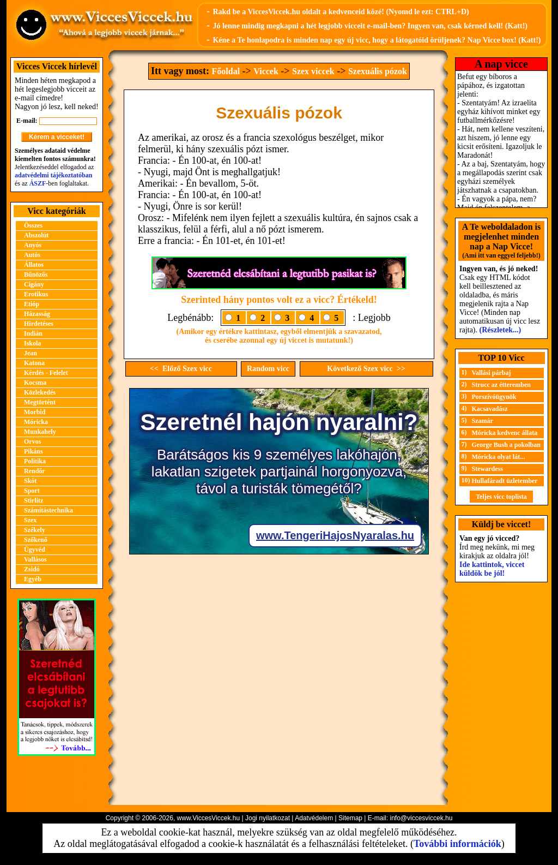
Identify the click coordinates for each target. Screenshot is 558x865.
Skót (30, 481)
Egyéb (32, 579)
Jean (30, 353)
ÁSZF (37, 183)
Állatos (34, 265)
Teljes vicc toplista (501, 496)
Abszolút (36, 235)
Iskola (32, 343)
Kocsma (35, 382)
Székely (34, 530)
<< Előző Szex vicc (181, 369)
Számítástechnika (48, 510)
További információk (457, 843)
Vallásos (35, 559)
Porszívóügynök (494, 397)
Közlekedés (40, 392)
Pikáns (33, 451)
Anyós (32, 245)
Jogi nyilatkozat (267, 818)
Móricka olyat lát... (498, 457)
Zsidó (32, 569)
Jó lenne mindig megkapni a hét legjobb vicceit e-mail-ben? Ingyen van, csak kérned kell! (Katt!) (370, 26)
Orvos (32, 441)
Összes (33, 225)
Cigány (34, 284)
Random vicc (268, 369)
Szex (30, 520)
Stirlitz (33, 500)
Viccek (265, 71)
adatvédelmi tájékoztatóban (53, 175)
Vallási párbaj (491, 373)
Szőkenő (35, 540)
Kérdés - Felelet (46, 373)
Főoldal (226, 71)
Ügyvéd (34, 549)
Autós (32, 255)
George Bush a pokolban (506, 445)
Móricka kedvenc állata (505, 433)
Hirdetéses (38, 323)
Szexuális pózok (377, 71)
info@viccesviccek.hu (421, 818)
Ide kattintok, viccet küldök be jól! (491, 568)
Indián (33, 333)
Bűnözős (35, 274)
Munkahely (40, 432)
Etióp (31, 304)
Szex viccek (313, 71)
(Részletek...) (500, 330)
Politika (35, 461)
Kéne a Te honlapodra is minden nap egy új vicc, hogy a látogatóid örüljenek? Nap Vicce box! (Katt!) (377, 40)
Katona (34, 363)
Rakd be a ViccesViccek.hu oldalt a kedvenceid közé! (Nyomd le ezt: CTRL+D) (341, 12)
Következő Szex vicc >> (366, 369)
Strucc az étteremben (501, 385)
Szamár (482, 421)
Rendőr (34, 471)
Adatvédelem (314, 818)
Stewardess (487, 469)
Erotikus (36, 294)
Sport (32, 490)
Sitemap (350, 818)
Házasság (37, 314)
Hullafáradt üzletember (505, 481)
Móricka (36, 422)
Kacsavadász (490, 409)
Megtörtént (40, 402)
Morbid (34, 412)
